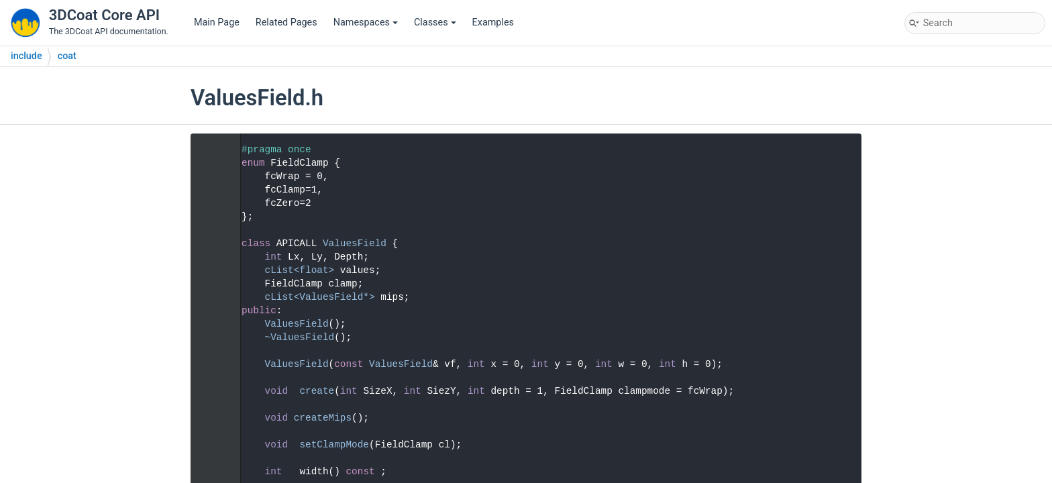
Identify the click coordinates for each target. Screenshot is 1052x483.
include (26, 56)
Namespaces (365, 22)
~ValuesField (300, 337)
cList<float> (300, 270)
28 (211, 364)
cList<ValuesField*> (320, 297)
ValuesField (354, 243)
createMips (323, 418)
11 (211, 243)
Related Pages (286, 22)
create (316, 391)
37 (211, 391)
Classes (435, 22)
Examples (493, 22)
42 (211, 418)
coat (67, 56)
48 (211, 444)
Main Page (217, 22)
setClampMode (334, 444)
